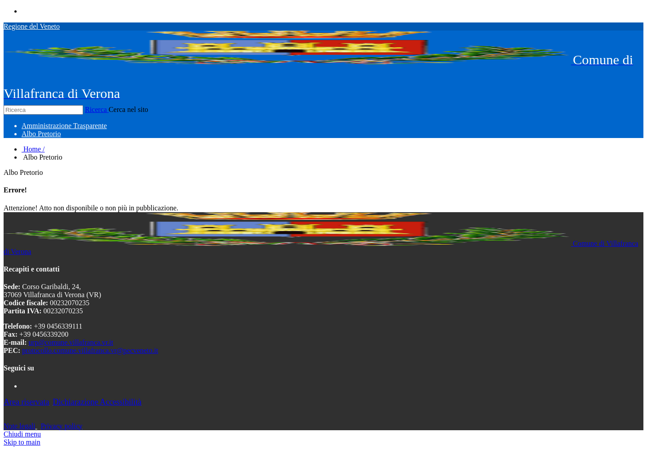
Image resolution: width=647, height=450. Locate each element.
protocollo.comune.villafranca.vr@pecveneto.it (90, 350)
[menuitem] (64, 125)
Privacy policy (62, 426)
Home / (33, 149)
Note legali (19, 426)
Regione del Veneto (32, 26)
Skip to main (22, 442)
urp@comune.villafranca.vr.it (71, 342)
